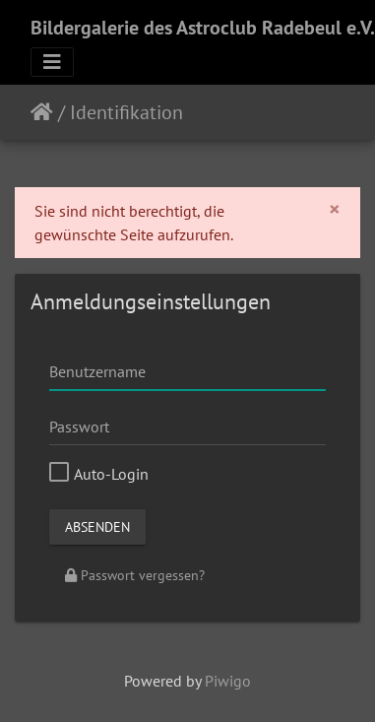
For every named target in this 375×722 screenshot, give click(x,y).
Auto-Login (99, 474)
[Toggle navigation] (52, 62)
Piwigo (228, 680)
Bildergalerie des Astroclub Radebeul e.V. (203, 27)
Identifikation (126, 112)
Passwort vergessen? (135, 575)
